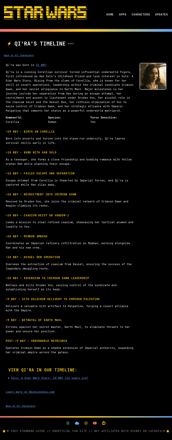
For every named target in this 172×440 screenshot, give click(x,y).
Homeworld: (14, 117)
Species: (54, 117)
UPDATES (161, 14)
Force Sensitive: (104, 117)
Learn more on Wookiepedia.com (30, 392)
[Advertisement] (153, 143)
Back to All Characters (19, 55)
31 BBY (41, 65)
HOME (110, 14)
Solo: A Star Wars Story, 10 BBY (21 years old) (49, 378)
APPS (122, 14)
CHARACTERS (141, 14)
